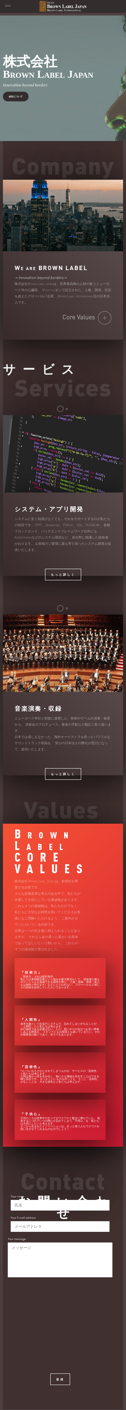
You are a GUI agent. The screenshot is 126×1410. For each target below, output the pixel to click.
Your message (17, 1240)
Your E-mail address (23, 1219)
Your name (17, 1197)
